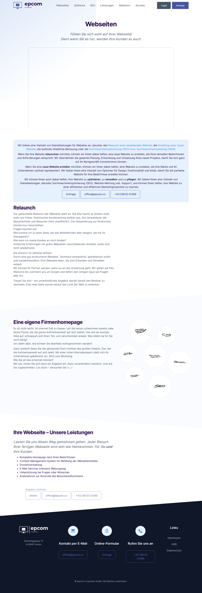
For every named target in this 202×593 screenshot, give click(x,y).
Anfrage (180, 5)
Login (164, 5)
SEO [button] (92, 5)
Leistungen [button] (107, 5)
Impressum (174, 537)
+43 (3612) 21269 (125, 194)
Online (33, 502)
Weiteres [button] (124, 5)
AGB (174, 544)
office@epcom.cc (95, 194)
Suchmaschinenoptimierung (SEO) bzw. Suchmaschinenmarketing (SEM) (132, 149)
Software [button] (79, 5)
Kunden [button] (140, 5)
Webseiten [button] (62, 5)
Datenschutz (174, 550)
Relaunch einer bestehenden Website (130, 145)
